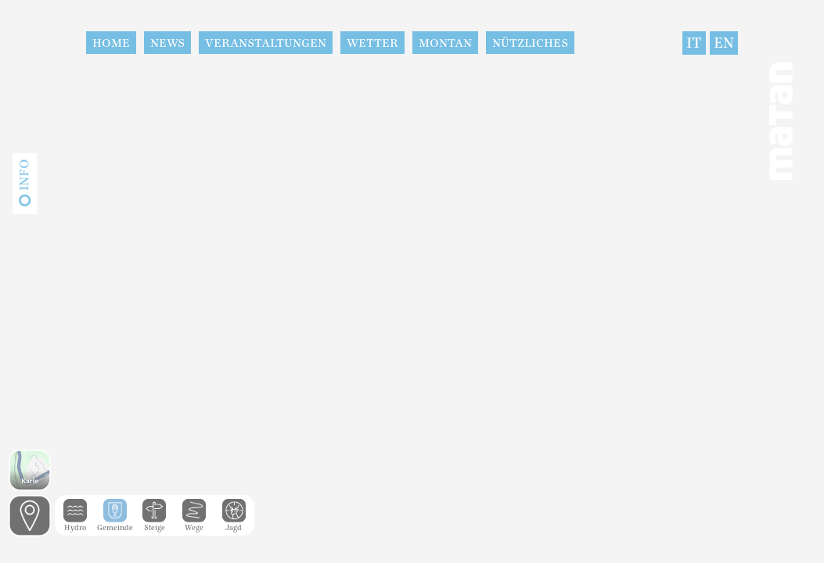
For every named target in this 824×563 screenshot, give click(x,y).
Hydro (75, 524)
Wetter (372, 43)
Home (111, 43)
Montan (445, 43)
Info (24, 175)
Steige (154, 524)
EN (724, 43)
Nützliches (530, 43)
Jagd (234, 524)
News (167, 43)
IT (694, 43)
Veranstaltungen (265, 43)
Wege (194, 524)
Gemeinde (115, 524)
